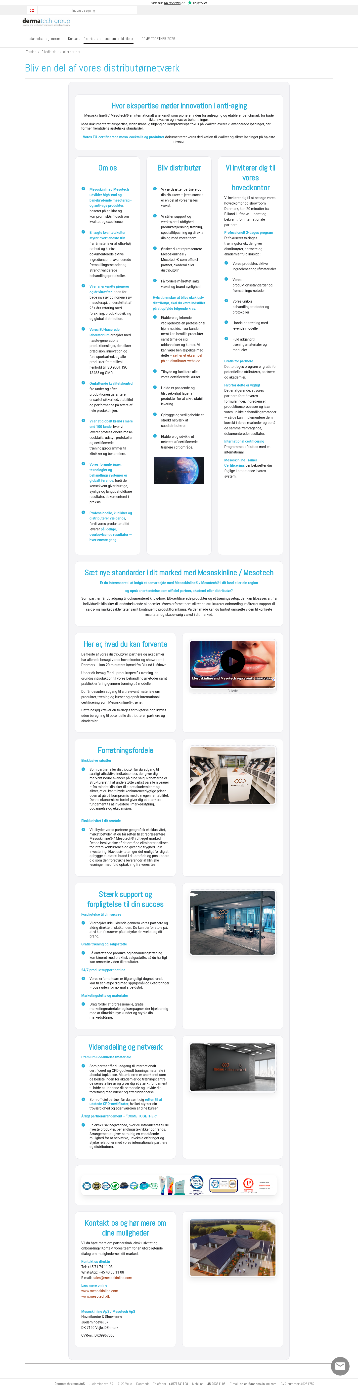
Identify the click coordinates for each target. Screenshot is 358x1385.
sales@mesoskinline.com (112, 1278)
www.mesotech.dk (95, 1296)
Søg (133, 10)
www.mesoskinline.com (99, 1291)
